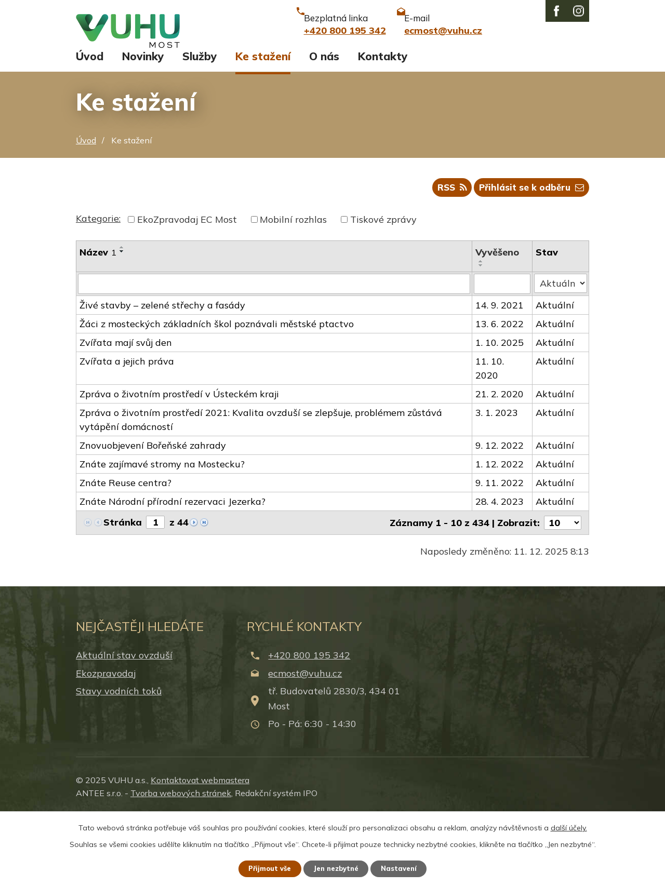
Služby (199, 123)
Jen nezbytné (337, 867)
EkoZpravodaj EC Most (187, 291)
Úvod (89, 123)
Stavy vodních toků (119, 762)
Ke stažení (262, 123)
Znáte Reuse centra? (125, 553)
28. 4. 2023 (500, 572)
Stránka (122, 593)
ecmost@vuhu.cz (305, 744)
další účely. (569, 826)
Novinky (143, 123)
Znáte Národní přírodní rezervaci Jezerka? (172, 572)
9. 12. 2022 (500, 516)
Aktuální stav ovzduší (124, 726)
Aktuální (555, 376)
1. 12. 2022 (500, 535)
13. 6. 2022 (500, 394)
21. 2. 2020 (500, 465)
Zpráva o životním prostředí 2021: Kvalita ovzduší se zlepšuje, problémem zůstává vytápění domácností (260, 490)
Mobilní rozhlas (293, 291)
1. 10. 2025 (500, 413)
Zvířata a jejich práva (126, 432)
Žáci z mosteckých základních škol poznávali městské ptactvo (216, 394)
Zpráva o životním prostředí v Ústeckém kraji (179, 465)
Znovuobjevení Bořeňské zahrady (152, 516)
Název (97, 323)
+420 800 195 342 (309, 726)
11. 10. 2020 (490, 439)
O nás (324, 123)
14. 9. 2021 (500, 376)
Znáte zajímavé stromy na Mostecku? (162, 535)
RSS (444, 258)
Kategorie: (98, 289)
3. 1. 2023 (497, 483)
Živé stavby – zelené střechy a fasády (162, 376)
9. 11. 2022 (500, 553)
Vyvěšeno (498, 323)
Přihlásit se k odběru (529, 258)
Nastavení (405, 867)
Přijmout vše (264, 867)
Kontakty (382, 123)
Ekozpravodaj (106, 744)
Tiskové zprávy (383, 291)
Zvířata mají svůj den (125, 413)
